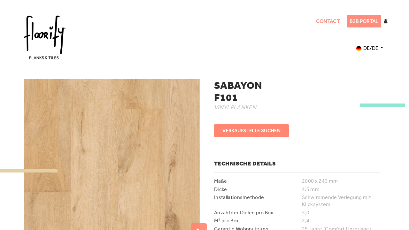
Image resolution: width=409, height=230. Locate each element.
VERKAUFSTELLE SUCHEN (251, 131)
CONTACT (328, 21)
